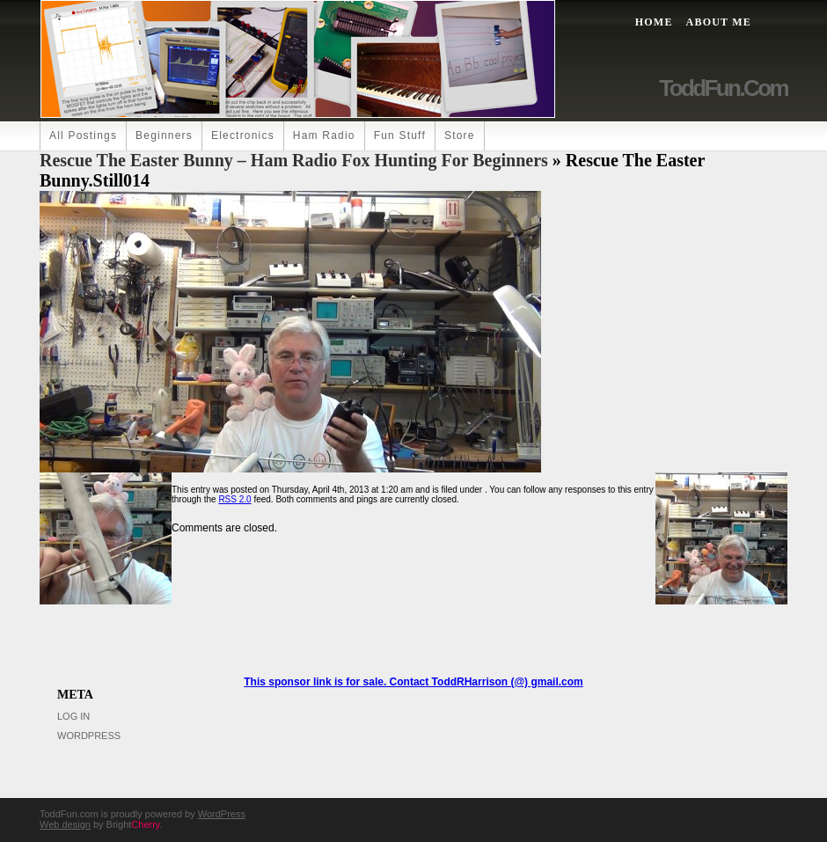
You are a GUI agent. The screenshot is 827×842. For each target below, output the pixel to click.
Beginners (164, 135)
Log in (73, 716)
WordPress (89, 735)
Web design (65, 824)
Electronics (242, 135)
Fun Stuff (400, 135)
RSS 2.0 (234, 499)
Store (459, 135)
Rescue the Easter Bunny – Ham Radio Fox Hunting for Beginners (294, 160)
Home (654, 22)
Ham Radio (324, 135)
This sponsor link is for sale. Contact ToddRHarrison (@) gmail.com (413, 682)
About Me (718, 22)
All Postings (83, 135)
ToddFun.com (723, 88)
